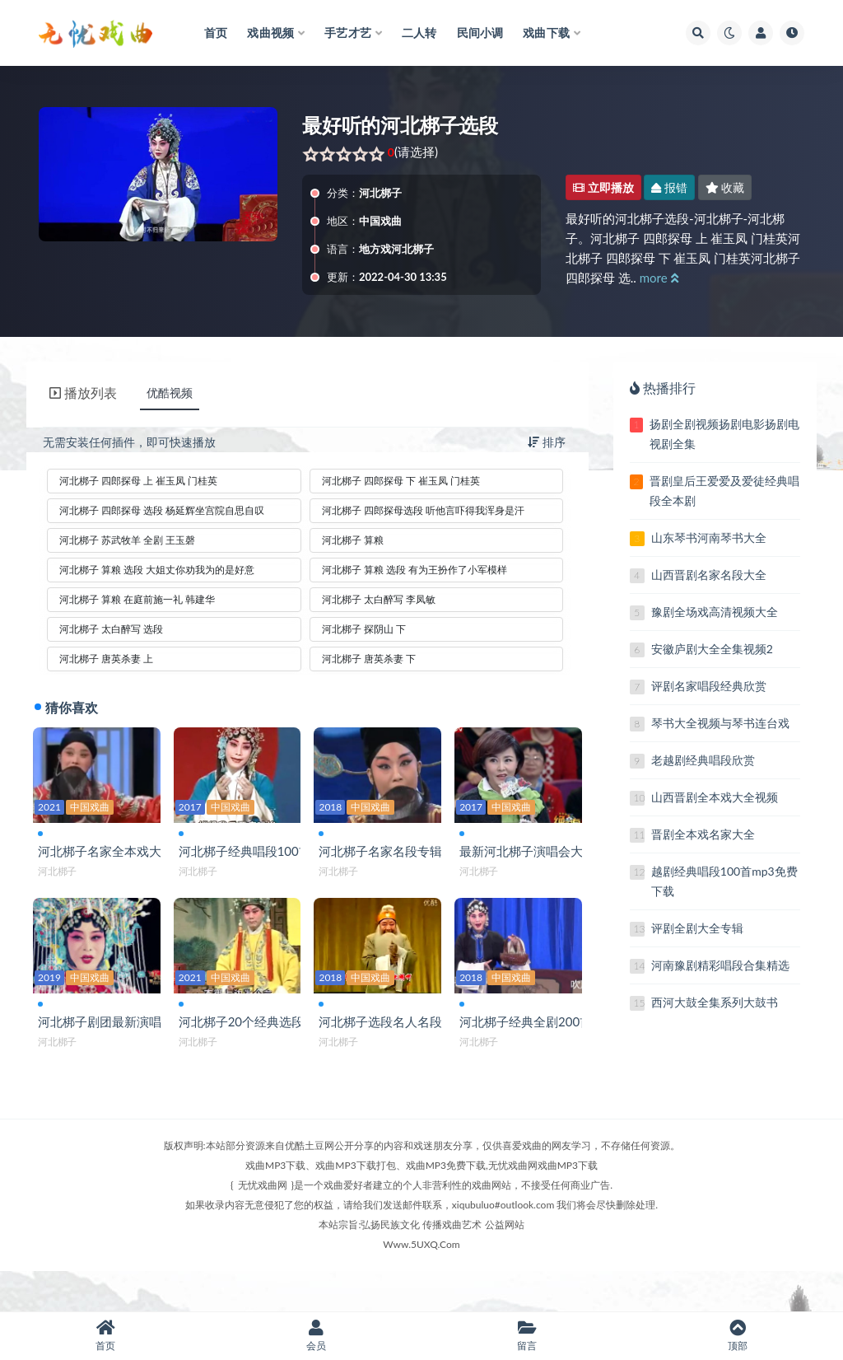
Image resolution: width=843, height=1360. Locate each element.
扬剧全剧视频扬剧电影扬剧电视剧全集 (724, 434)
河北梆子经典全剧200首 (529, 1044)
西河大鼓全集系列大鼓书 (714, 1002)
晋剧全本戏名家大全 (703, 834)
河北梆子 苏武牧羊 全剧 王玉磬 (127, 540)
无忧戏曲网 (262, 1224)
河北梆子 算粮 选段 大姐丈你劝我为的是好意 (156, 569)
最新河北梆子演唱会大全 (530, 854)
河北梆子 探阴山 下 (364, 629)
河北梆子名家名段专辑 (383, 854)
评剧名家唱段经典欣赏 (708, 686)
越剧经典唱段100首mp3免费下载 (724, 881)
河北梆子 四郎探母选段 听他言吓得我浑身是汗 (423, 510)
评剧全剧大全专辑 (697, 928)
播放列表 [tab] (83, 392)
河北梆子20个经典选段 (244, 1044)
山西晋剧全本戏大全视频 (714, 797)
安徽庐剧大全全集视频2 (712, 649)
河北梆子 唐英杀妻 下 (369, 658)
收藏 (725, 187)
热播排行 (663, 387)
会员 (316, 1336)
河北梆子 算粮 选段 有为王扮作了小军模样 (414, 569)
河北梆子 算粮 (353, 540)
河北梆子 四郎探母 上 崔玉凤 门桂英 (138, 480)
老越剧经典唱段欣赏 (703, 760)
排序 (547, 442)
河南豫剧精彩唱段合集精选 (720, 965)
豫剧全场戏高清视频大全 (714, 612)
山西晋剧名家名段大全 (708, 575)
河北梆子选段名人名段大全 (396, 1044)
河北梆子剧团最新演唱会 (109, 1044)
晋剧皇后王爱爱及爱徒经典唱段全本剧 (724, 490)
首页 (105, 1336)
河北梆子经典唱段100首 (248, 854)
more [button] (659, 277)
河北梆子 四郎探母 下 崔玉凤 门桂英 (401, 480)
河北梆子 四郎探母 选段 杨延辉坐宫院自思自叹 (161, 510)
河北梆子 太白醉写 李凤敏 (378, 599)
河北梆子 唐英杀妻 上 (106, 658)
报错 (669, 187)
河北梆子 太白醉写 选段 (111, 629)
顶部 (737, 1336)
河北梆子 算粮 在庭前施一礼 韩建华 (137, 599)
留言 (527, 1336)
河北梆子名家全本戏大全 (109, 854)
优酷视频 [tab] (170, 393)
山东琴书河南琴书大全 (708, 537)
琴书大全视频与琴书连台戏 (720, 723)
